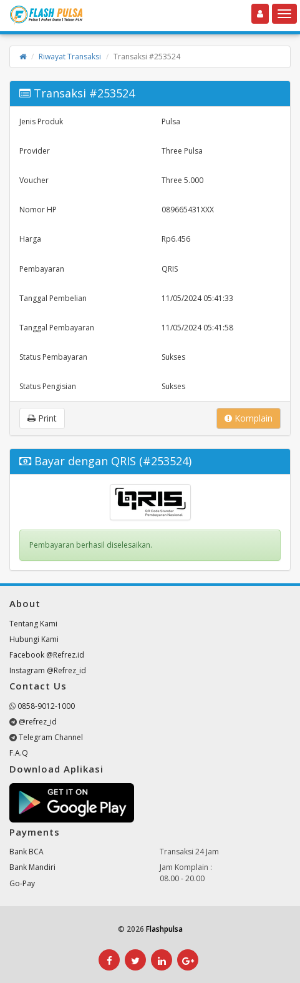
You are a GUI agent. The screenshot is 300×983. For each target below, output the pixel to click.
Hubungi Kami (34, 639)
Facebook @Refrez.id (46, 655)
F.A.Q (18, 753)
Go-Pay (22, 883)
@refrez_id (38, 721)
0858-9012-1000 (46, 706)
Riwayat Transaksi (70, 56)
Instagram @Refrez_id (47, 670)
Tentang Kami (33, 623)
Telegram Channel (51, 737)
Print (42, 418)
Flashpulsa (164, 929)
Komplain (249, 418)
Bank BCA (26, 851)
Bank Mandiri (32, 867)
